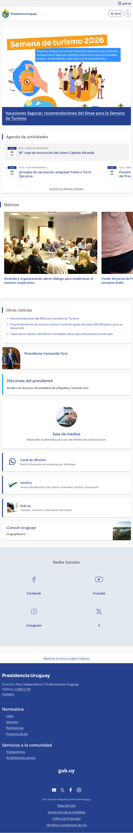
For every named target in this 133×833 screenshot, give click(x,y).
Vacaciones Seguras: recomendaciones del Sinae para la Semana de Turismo (65, 115)
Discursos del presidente (30, 380)
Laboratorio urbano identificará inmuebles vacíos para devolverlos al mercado (61, 334)
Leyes (10, 716)
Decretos (12, 722)
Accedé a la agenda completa (66, 188)
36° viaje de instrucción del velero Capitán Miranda (56, 153)
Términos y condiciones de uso (66, 825)
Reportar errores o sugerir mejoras (66, 658)
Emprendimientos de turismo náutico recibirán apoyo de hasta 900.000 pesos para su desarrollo (66, 326)
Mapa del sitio (66, 806)
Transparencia (15, 752)
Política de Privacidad (67, 819)
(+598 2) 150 (22, 689)
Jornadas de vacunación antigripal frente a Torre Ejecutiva (55, 174)
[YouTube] (54, 790)
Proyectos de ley (17, 734)
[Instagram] (79, 790)
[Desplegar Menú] (115, 13)
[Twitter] (62, 790)
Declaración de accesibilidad (66, 812)
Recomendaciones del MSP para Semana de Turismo (44, 318)
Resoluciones (15, 728)
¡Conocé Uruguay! (21, 527)
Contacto (8, 694)
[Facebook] (71, 790)
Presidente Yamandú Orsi (46, 353)
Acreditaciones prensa (21, 758)
